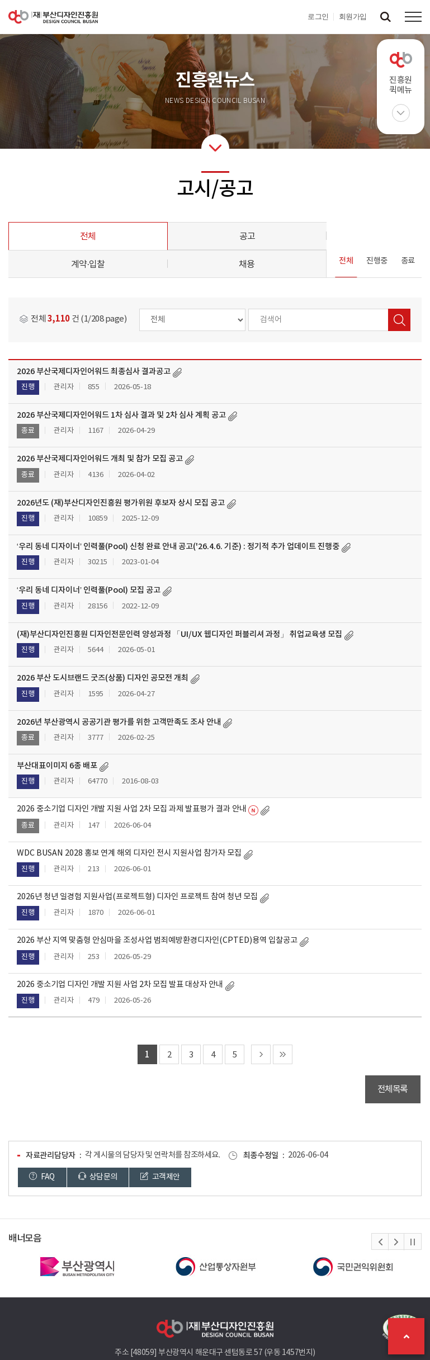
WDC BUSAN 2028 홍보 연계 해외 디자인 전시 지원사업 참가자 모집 (129, 853)
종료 (408, 261)
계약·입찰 (88, 264)
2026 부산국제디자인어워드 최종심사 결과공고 (94, 371)
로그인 (318, 16)
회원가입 (353, 16)
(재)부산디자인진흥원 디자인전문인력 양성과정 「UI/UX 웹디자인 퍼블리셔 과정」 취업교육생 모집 (179, 634)
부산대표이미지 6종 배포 (57, 766)
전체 (88, 237)
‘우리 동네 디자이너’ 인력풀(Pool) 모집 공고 (88, 590)
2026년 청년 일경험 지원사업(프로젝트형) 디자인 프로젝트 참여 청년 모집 (137, 896)
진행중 (377, 261)
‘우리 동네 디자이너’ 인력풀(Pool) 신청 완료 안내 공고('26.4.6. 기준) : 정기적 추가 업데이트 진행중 (178, 546)
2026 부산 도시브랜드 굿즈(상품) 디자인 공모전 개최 (102, 678)
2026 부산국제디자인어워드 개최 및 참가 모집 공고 (100, 459)
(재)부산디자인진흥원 (53, 17)
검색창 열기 (385, 17)
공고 (247, 237)
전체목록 (392, 1089)
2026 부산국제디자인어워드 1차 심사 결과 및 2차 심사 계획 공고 (121, 415)
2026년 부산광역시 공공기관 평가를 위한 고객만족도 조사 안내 (119, 722)
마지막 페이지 (282, 1054)
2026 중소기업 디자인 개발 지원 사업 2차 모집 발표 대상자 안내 (120, 984)
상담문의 (97, 1177)
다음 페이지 (261, 1054)
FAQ (42, 1177)
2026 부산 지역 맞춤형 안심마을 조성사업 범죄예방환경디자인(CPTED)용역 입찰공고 (157, 940)
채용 (246, 264)
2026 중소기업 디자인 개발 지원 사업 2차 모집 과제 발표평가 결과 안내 (132, 809)
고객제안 (159, 1177)
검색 (399, 320)
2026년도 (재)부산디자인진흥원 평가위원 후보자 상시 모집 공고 (121, 503)
